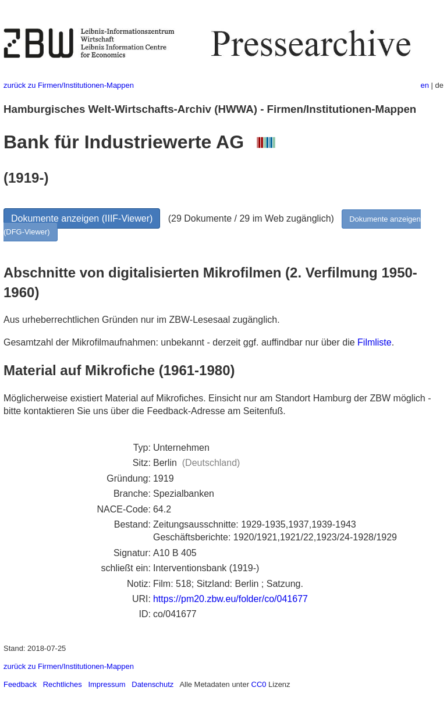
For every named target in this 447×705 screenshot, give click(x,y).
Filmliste (374, 342)
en (425, 85)
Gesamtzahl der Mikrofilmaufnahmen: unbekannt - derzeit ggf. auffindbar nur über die (180, 342)
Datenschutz (152, 684)
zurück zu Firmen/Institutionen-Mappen (68, 85)
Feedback (20, 684)
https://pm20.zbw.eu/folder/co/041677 (230, 599)
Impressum (106, 684)
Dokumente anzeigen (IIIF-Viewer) (81, 218)
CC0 (259, 684)
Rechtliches (62, 684)
